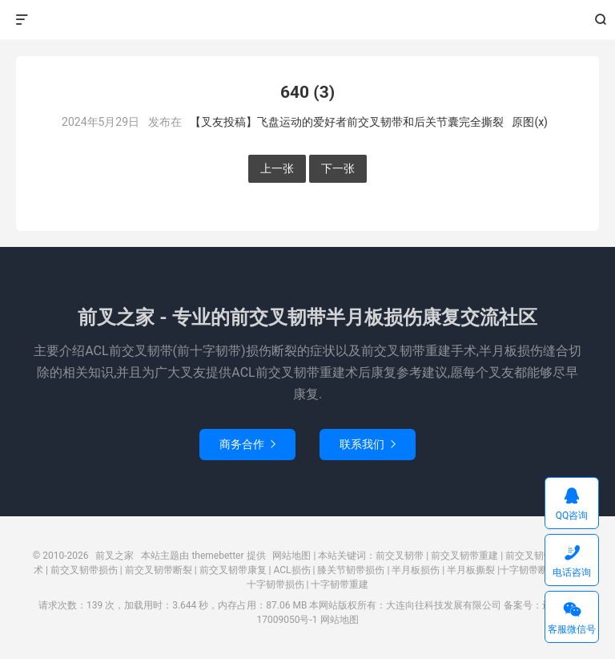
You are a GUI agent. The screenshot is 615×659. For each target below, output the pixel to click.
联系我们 (368, 444)
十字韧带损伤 (275, 584)
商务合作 (247, 444)
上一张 (277, 168)
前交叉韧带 (400, 555)
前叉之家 (308, 20)
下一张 (338, 168)
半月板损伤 (416, 570)
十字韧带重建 (339, 584)
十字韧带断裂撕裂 (538, 570)
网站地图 (291, 555)
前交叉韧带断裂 (158, 570)
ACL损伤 (292, 570)
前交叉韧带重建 (464, 555)
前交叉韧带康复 (233, 570)
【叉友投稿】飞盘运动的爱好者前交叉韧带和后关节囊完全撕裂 (347, 121)
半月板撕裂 (471, 570)
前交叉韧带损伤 (84, 570)
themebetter (217, 555)
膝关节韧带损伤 (350, 570)
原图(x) (530, 121)
